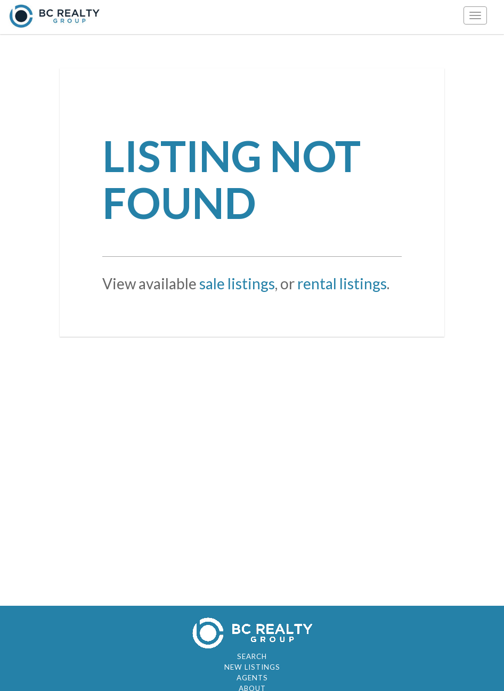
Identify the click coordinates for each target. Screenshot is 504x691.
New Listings (252, 667)
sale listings (237, 283)
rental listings (342, 283)
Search (252, 656)
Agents (252, 677)
